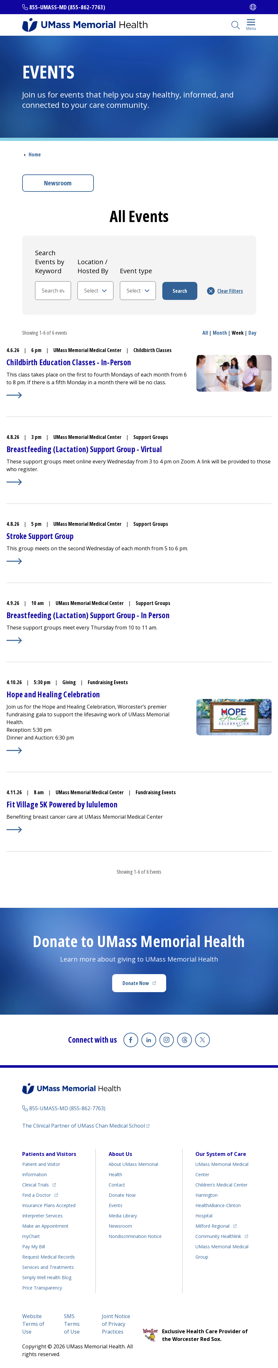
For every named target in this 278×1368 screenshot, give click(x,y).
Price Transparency (42, 1287)
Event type (136, 270)
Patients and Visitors (49, 1153)
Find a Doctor (36, 1194)
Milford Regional (212, 1225)
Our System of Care (220, 1153)
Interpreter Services (42, 1215)
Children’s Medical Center (221, 1184)
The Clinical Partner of (83, 1125)
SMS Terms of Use (72, 1323)
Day (252, 332)
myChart (31, 1236)
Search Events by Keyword (49, 261)
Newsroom (58, 183)
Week (238, 332)
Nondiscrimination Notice (135, 1236)
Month (220, 332)
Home (35, 154)
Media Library (123, 1215)
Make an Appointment (45, 1225)
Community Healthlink (218, 1236)
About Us (120, 1153)
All (205, 332)
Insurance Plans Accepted (49, 1205)
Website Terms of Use (33, 1323)
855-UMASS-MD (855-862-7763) (67, 7)
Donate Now (135, 983)
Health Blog (46, 1277)
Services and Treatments (48, 1266)
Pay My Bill (33, 1246)
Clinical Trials (35, 1184)
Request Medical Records (48, 1256)
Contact (117, 1184)
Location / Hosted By (92, 266)
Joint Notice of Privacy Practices (116, 1323)
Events (115, 1205)
